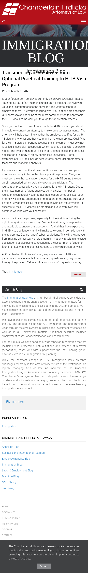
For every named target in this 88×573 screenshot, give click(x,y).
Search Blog (13, 289)
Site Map (7, 529)
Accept (44, 566)
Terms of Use (10, 523)
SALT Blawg (9, 482)
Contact (7, 535)
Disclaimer (8, 512)
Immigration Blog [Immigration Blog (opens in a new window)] (12, 464)
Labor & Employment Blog (17, 470)
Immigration (9, 426)
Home (5, 506)
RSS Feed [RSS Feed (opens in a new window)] (15, 402)
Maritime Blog (10, 476)
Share (77, 274)
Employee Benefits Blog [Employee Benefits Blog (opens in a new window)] (16, 458)
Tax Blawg (8, 488)
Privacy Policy (11, 517)
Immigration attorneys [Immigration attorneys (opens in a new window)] (20, 297)
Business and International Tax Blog (23, 453)
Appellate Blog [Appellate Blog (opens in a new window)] (10, 447)
